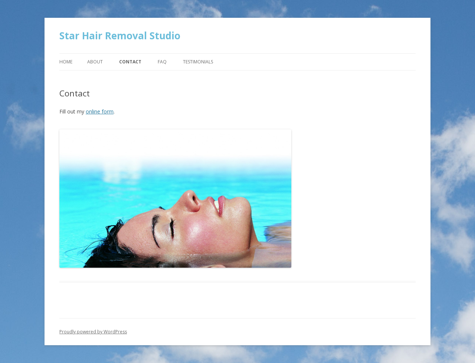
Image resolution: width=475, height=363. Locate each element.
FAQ (162, 62)
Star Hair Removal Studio (119, 35)
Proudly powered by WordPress (93, 332)
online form (100, 111)
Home (65, 62)
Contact (130, 62)
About (95, 62)
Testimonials (198, 62)
